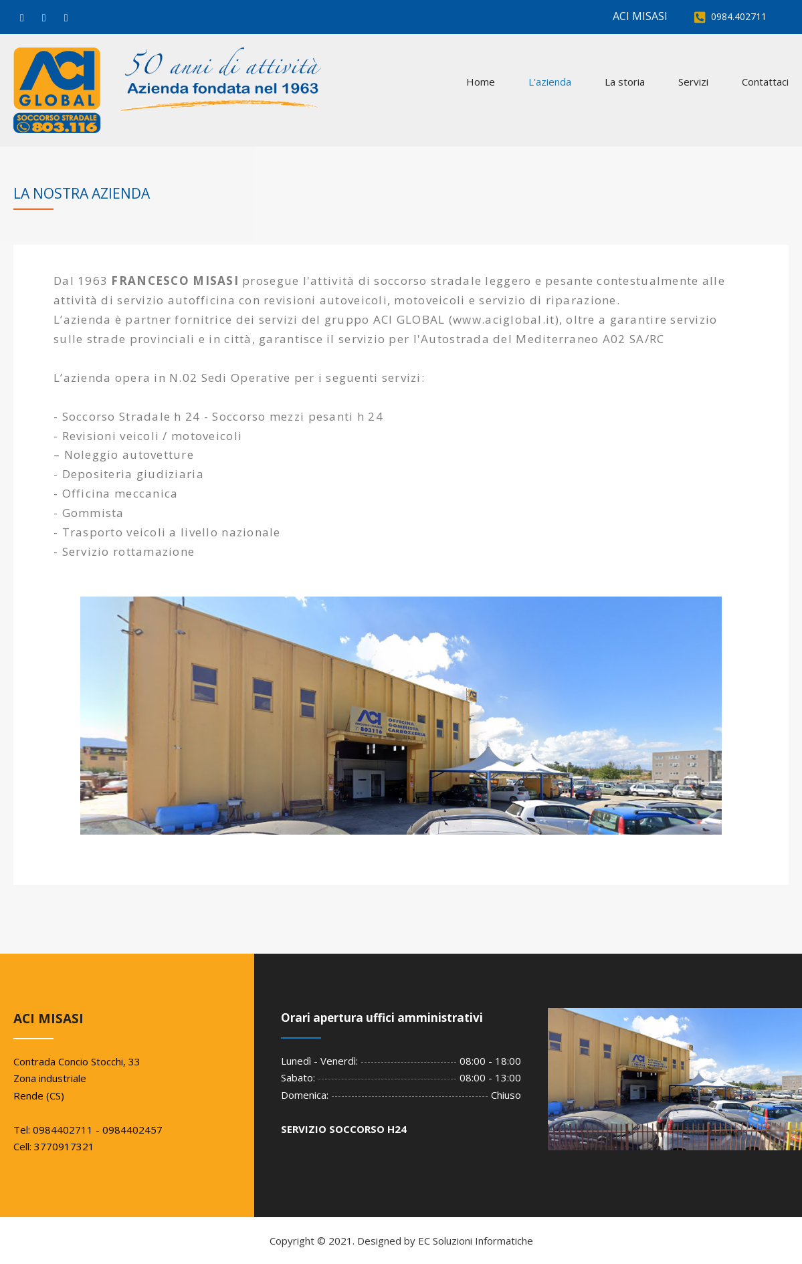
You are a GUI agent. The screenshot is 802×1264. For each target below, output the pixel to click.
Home (480, 81)
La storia (625, 81)
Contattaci (765, 81)
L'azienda (549, 81)
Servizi (693, 81)
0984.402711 (739, 16)
